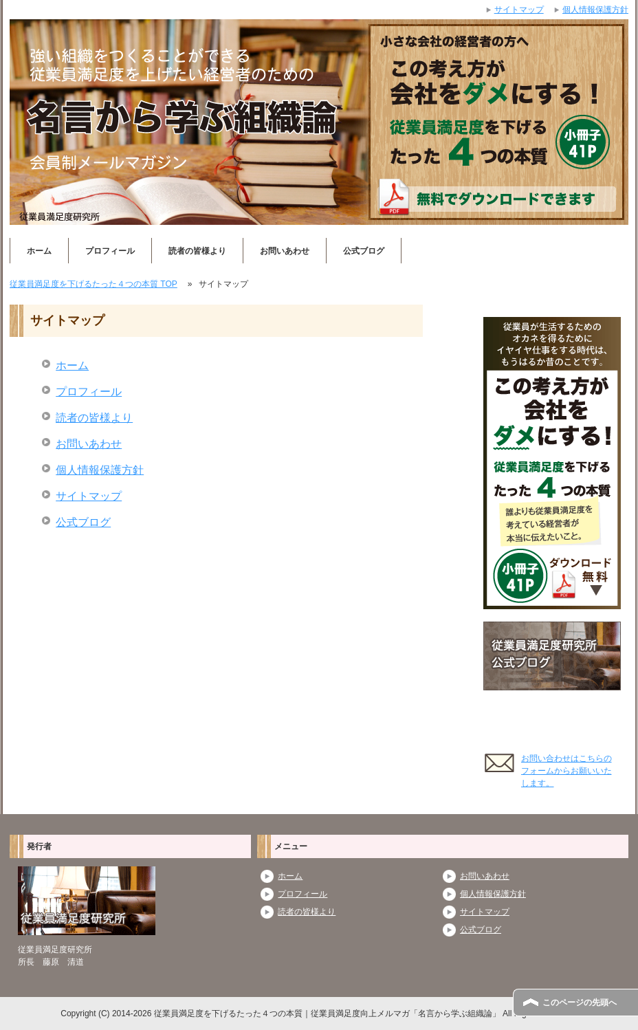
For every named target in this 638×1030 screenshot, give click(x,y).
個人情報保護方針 (100, 470)
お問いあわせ (284, 251)
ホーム (39, 251)
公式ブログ (363, 251)
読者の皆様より (197, 251)
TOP (93, 284)
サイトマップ (89, 496)
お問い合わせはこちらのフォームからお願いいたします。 (566, 771)
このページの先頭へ (579, 1002)
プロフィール (110, 251)
